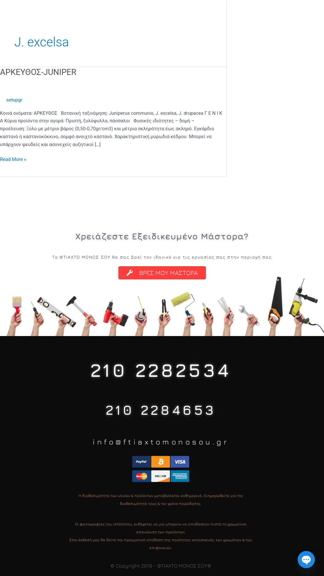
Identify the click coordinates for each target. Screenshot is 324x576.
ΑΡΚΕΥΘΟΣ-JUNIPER (38, 72)
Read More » (13, 159)
